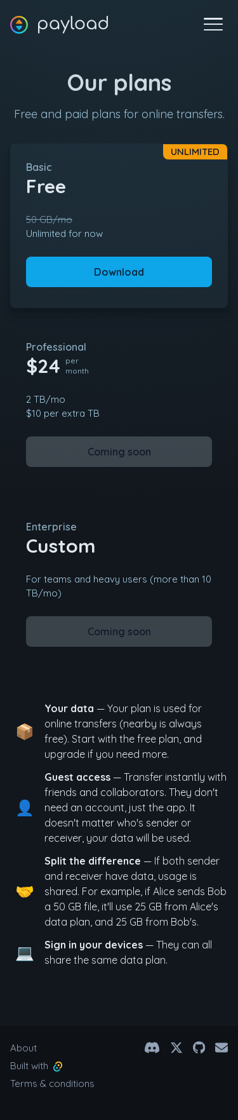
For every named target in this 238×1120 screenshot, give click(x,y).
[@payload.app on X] (176, 1047)
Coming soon (119, 451)
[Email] (221, 1047)
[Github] (199, 1047)
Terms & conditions (52, 1083)
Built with (36, 1066)
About (23, 1048)
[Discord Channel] (152, 1047)
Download (119, 272)
